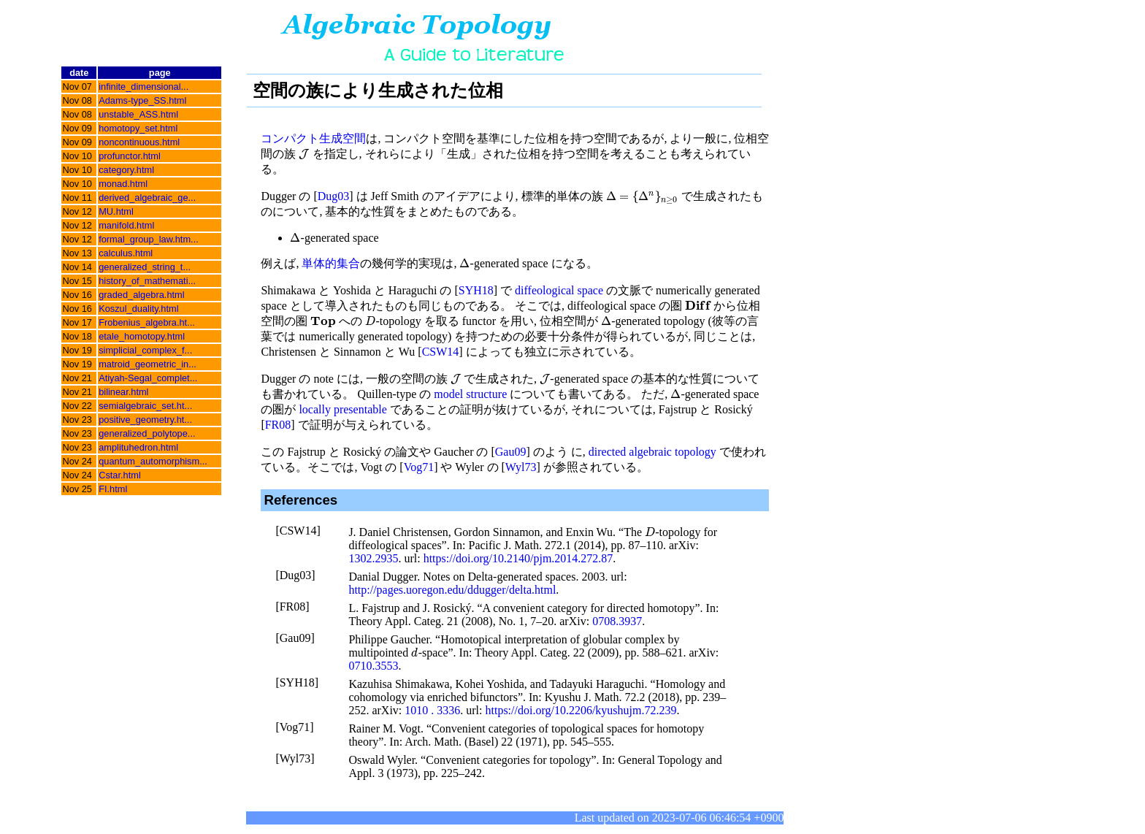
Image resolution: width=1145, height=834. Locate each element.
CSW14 (440, 351)
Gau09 (510, 451)
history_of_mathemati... (147, 280)
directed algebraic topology (652, 451)
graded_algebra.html (141, 294)
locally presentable (342, 409)
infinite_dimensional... (143, 86)
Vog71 (419, 467)
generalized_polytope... (147, 433)
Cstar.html (120, 475)
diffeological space (559, 290)
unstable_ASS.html (138, 114)
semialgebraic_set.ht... (145, 405)
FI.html (113, 488)
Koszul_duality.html (138, 308)
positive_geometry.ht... (145, 419)
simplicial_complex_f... (145, 350)
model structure (470, 394)
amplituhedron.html (138, 447)
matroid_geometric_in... (147, 364)
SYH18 (476, 290)
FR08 (278, 424)
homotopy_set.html (138, 128)
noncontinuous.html (139, 142)
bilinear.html (123, 391)
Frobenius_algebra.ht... (147, 322)
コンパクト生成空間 (313, 138)
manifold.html (126, 225)
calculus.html (126, 253)
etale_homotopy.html (142, 336)
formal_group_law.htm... (149, 239)
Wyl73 (521, 467)
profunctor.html (130, 155)
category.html (126, 169)
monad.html (123, 183)
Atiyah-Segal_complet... (148, 377)
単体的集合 (331, 263)
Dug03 (334, 196)
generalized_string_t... (145, 266)
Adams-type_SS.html (142, 100)
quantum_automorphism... (153, 461)
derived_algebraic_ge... (147, 197)
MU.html (116, 211)
